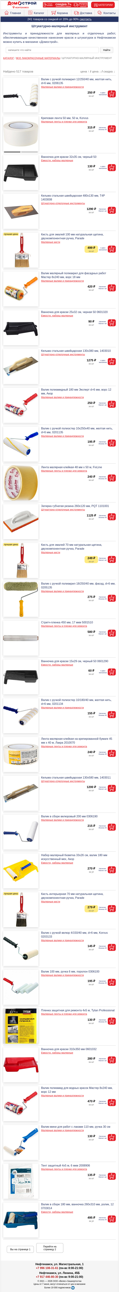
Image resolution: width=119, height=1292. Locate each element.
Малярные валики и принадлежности (62, 86)
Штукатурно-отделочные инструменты (63, 203)
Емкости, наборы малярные (57, 160)
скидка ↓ (109, 71)
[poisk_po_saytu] (52, 50)
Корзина (59, 12)
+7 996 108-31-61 (47, 1268)
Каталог (36, 12)
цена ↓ (96, 71)
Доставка (83, 12)
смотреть (86, 19)
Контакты (106, 12)
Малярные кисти (50, 242)
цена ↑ (84, 71)
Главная (12, 12)
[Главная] (22, 3)
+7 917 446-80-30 (47, 1276)
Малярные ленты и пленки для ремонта (64, 121)
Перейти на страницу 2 (49, 1248)
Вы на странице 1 (20, 1249)
